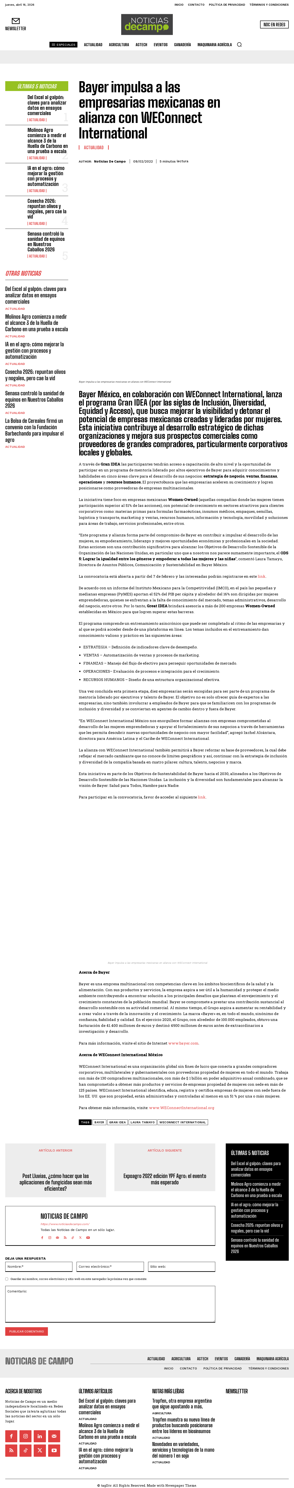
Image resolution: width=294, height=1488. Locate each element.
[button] (239, 44)
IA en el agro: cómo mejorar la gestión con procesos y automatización (46, 176)
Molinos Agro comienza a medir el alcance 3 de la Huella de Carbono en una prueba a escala (48, 140)
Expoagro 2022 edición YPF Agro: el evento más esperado (165, 1177)
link (262, 576)
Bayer (99, 1120)
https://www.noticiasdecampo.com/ (64, 1222)
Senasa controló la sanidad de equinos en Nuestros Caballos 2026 (46, 242)
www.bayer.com (183, 1041)
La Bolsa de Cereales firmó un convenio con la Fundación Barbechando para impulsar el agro (34, 431)
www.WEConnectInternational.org (181, 1106)
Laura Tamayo (143, 1120)
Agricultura (162, 1409)
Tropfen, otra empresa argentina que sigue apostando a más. (182, 1400)
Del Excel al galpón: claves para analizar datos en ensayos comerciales (47, 105)
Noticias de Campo (110, 161)
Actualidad (37, 120)
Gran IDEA (117, 1120)
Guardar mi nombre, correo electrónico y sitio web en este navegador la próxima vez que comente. (78, 1277)
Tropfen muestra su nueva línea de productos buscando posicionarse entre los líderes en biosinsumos (183, 1421)
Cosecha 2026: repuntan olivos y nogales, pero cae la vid (47, 209)
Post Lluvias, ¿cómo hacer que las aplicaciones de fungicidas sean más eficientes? (55, 1180)
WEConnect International (182, 1120)
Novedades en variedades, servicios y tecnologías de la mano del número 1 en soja (183, 1446)
